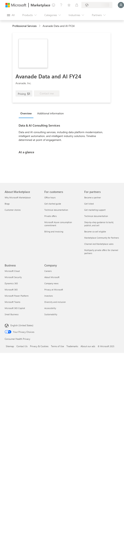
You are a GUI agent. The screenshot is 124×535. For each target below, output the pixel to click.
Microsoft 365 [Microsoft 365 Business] (11, 289)
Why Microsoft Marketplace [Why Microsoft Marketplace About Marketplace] (18, 197)
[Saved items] (69, 5)
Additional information (50, 113)
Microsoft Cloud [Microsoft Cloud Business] (12, 271)
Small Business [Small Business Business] (12, 314)
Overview (26, 113)
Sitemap (10, 346)
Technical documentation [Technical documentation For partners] (96, 216)
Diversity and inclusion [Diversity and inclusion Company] (55, 301)
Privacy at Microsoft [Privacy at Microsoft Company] (53, 289)
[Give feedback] (53, 5)
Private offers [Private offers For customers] (50, 216)
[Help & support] (61, 5)
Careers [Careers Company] (48, 271)
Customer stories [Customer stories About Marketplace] (13, 209)
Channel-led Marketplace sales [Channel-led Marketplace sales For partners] (99, 243)
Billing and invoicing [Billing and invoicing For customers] (53, 231)
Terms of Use (57, 346)
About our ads (88, 346)
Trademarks (72, 346)
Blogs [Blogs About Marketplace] (7, 203)
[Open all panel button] (10, 15)
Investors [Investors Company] (48, 295)
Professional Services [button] (24, 26)
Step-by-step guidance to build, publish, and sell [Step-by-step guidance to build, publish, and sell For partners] (99, 224)
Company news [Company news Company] (51, 283)
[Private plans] (77, 5)
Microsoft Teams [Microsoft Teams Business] (12, 301)
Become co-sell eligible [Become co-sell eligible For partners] (95, 231)
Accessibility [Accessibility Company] (50, 308)
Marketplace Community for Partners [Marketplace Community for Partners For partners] (101, 237)
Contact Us (22, 346)
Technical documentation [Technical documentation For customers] (56, 209)
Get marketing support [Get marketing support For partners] (95, 209)
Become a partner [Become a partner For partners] (92, 197)
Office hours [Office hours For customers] (50, 197)
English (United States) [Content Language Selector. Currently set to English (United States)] (21, 325)
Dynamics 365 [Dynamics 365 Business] (11, 283)
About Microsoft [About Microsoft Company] (51, 277)
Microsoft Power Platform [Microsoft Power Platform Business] (16, 295)
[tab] (27, 113)
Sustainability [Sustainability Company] (50, 314)
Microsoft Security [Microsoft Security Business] (13, 277)
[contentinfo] (40, 26)
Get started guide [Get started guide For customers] (52, 203)
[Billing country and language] (96, 5)
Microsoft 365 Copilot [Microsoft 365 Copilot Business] (15, 308)
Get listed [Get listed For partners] (89, 203)
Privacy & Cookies (39, 346)
